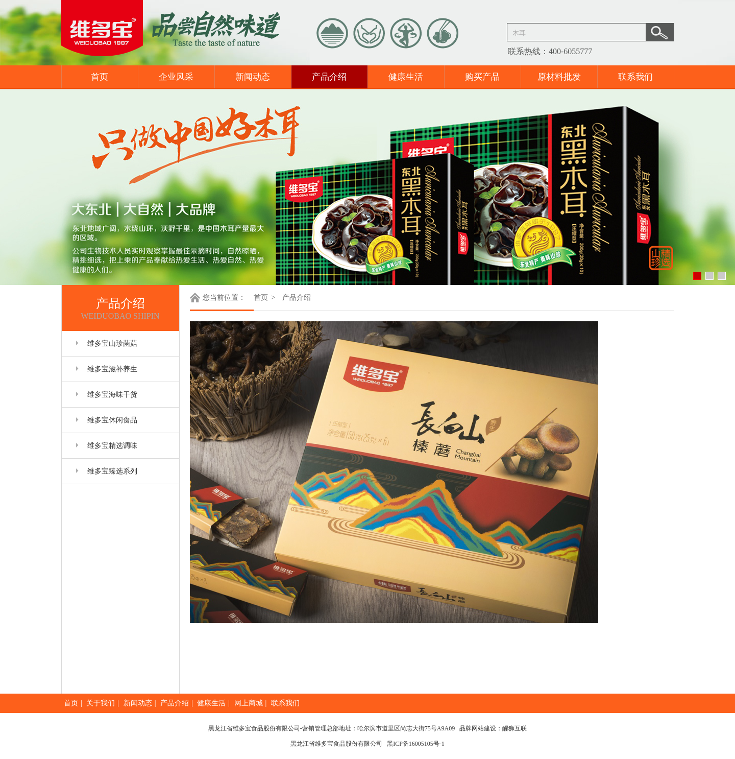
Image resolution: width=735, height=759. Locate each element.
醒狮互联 (514, 728)
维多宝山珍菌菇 (112, 343)
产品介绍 (329, 77)
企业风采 (176, 77)
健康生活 (405, 77)
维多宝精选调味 (112, 445)
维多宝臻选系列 (112, 471)
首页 (99, 77)
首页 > (265, 297)
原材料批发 (559, 77)
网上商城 (248, 703)
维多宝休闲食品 (112, 420)
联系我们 (635, 77)
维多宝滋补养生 (112, 369)
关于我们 (100, 703)
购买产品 (482, 77)
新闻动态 (252, 77)
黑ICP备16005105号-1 (416, 743)
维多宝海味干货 (112, 394)
